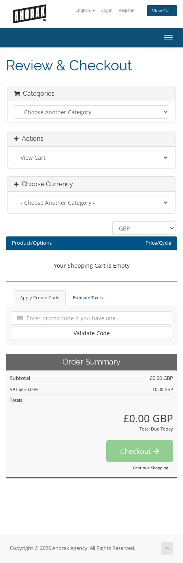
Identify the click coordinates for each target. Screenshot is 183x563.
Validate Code (92, 333)
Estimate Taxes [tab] (88, 297)
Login (107, 10)
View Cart (162, 10)
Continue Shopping (150, 467)
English (85, 10)
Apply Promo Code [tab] (39, 297)
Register (127, 10)
